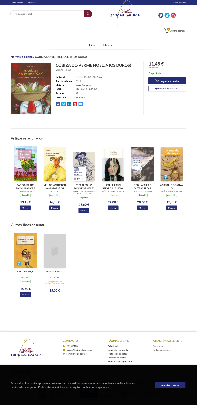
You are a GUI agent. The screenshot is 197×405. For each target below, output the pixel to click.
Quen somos (17, 2)
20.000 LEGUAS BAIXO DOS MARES (84, 171)
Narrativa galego (22, 41)
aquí (75, 387)
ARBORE (80, 82)
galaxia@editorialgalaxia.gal (77, 334)
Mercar (25, 192)
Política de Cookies (117, 342)
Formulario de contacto (76, 338)
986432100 (72, 330)
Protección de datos (117, 338)
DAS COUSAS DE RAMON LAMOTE (25, 171)
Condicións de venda (118, 334)
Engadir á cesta (167, 66)
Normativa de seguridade (120, 346)
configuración (101, 387)
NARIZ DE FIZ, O (25, 256)
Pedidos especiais (161, 334)
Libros (107, 29)
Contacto (31, 2)
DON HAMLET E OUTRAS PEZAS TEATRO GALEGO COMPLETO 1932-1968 (142, 171)
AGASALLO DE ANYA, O (171, 171)
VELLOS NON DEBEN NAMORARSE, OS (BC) (55, 171)
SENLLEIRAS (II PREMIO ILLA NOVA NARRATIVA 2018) (113, 171)
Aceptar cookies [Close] (170, 385)
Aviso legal (113, 330)
